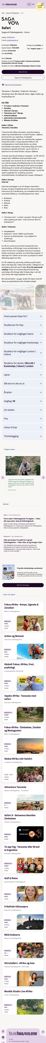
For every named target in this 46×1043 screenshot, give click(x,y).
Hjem (3, 13)
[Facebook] (3, 1031)
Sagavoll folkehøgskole (12, 13)
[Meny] (42, 4)
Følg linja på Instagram (12, 85)
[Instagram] (3, 1037)
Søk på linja (23, 72)
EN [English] (33, 4)
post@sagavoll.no (12, 40)
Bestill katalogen (23, 585)
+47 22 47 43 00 (15, 1041)
